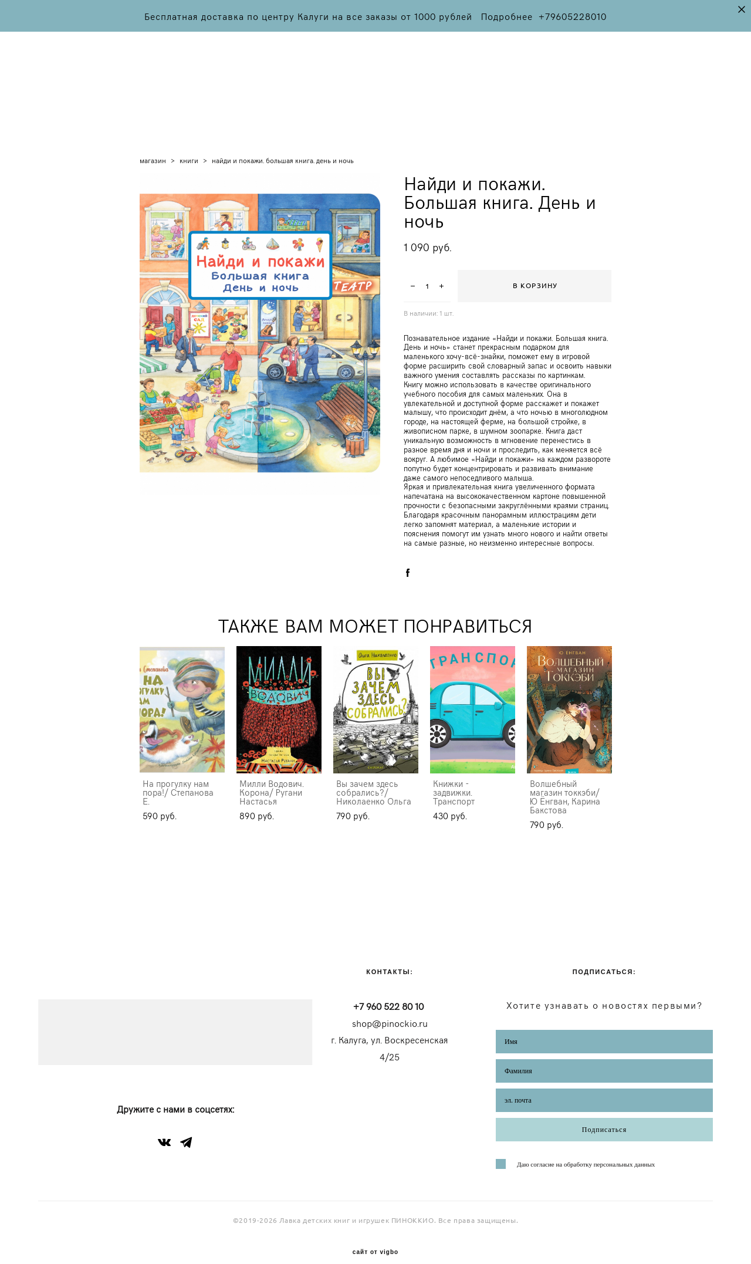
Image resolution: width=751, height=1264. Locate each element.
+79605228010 (573, 15)
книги (189, 143)
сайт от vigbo (375, 1237)
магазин (153, 143)
